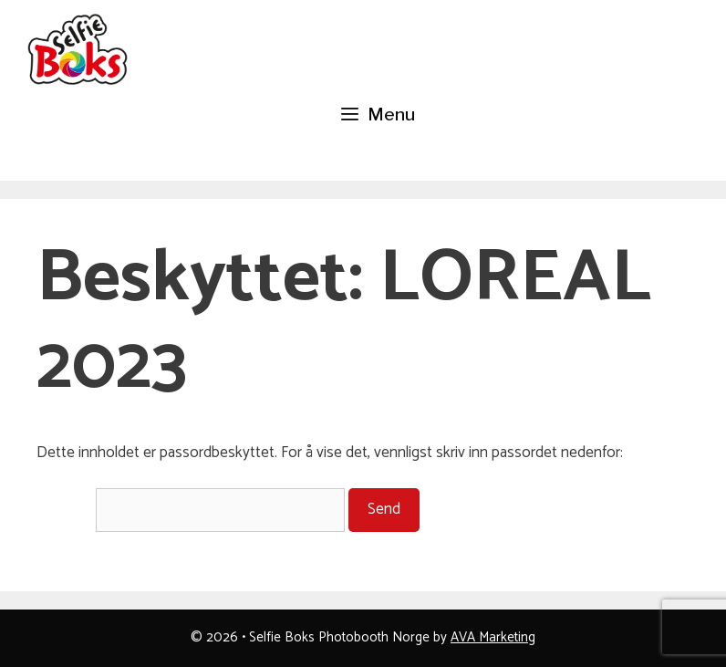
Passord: (190, 509)
